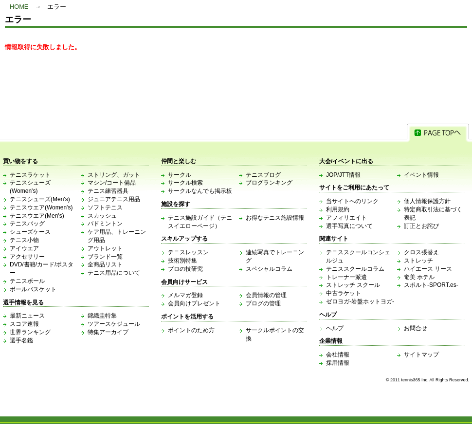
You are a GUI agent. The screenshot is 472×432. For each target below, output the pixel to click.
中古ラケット (343, 293)
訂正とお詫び (421, 226)
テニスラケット (30, 174)
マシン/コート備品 (112, 182)
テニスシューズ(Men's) (40, 199)
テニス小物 (24, 240)
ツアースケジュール (114, 323)
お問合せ (415, 328)
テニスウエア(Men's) (37, 215)
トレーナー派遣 (346, 277)
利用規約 (337, 209)
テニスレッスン (188, 252)
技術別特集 (182, 260)
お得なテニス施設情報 (275, 217)
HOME (19, 6)
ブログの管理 (263, 303)
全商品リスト (105, 264)
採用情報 (337, 362)
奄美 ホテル (419, 277)
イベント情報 (421, 174)
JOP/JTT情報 (343, 174)
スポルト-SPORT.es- (431, 285)
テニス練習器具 (108, 191)
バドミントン (105, 223)
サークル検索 (185, 182)
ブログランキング (269, 182)
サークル (179, 174)
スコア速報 (24, 323)
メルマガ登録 (185, 295)
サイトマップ (421, 354)
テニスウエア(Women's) (41, 207)
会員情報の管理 (266, 295)
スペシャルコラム (269, 268)
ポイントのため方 (191, 330)
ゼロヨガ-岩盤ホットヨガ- (360, 301)
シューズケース (30, 231)
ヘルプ (335, 328)
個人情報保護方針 (427, 201)
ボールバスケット (33, 289)
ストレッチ (418, 260)
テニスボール (27, 281)
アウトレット (105, 248)
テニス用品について (114, 272)
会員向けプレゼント (194, 303)
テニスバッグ (27, 223)
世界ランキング (30, 332)
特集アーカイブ (108, 332)
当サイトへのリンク (352, 201)
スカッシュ (102, 215)
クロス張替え (421, 252)
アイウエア (24, 248)
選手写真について (349, 226)
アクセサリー (27, 256)
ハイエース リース (428, 268)
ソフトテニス (105, 207)
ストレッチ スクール (353, 285)
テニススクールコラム (355, 268)
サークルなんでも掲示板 (200, 191)
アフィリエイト (346, 217)
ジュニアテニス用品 (114, 199)
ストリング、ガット (114, 174)
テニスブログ (263, 174)
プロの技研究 (185, 268)
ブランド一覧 (105, 256)
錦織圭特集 (102, 315)
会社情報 (337, 354)
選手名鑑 (21, 340)
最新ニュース (27, 315)
